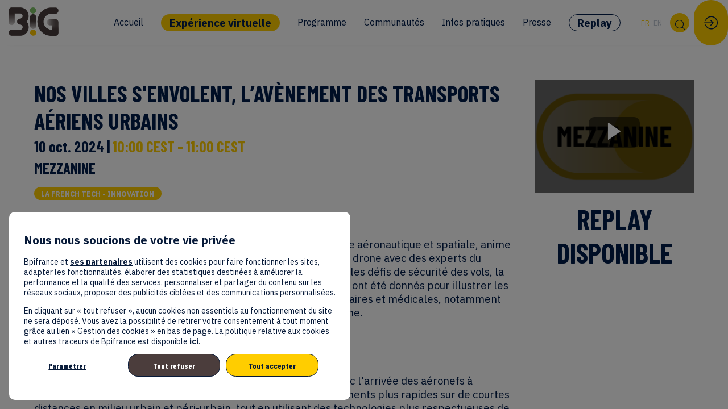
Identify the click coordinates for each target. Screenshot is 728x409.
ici (193, 341)
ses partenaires (101, 262)
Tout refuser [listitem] (174, 365)
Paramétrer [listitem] (67, 365)
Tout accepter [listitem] (272, 365)
